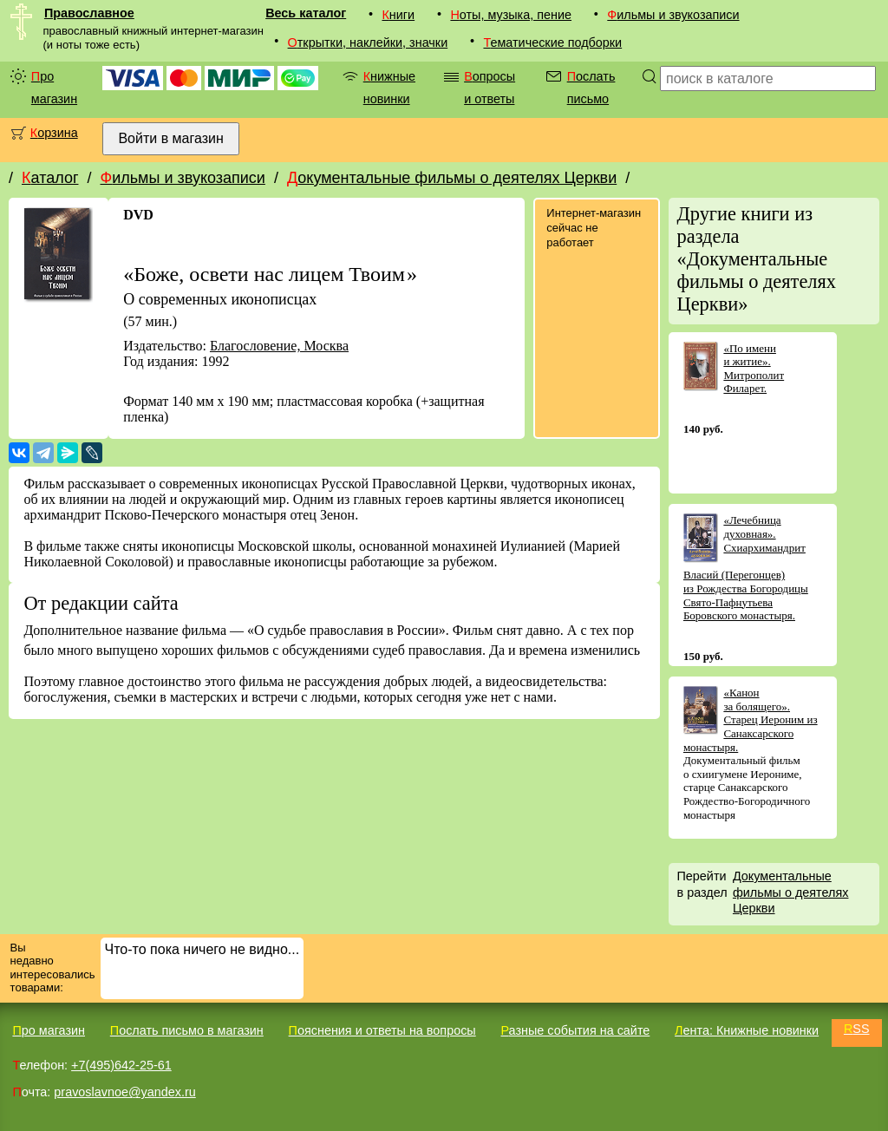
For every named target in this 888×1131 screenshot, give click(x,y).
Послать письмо (591, 87)
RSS (857, 1029)
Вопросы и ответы (489, 87)
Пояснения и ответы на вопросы (382, 1030)
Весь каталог (305, 13)
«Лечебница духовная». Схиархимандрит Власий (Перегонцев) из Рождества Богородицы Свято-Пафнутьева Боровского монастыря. (745, 567)
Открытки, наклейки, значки (368, 42)
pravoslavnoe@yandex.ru (124, 1092)
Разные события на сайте (575, 1030)
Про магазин (54, 87)
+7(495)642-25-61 (121, 1065)
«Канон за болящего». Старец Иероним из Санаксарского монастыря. (750, 719)
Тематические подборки (552, 42)
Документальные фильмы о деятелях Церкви (452, 177)
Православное (89, 13)
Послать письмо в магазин (187, 1030)
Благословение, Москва (279, 345)
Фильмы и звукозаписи (673, 15)
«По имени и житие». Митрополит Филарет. (753, 369)
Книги (398, 15)
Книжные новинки (389, 87)
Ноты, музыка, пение (510, 15)
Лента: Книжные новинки (747, 1030)
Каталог (50, 177)
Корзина (54, 133)
